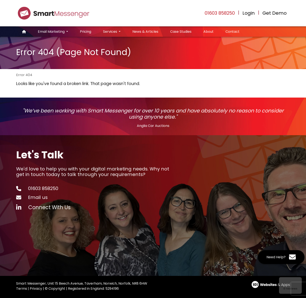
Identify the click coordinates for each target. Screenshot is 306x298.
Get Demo (274, 13)
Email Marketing (51, 31)
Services (110, 31)
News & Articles (145, 31)
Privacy (36, 288)
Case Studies (180, 31)
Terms (21, 288)
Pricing (85, 31)
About (208, 31)
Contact (232, 31)
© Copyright (55, 288)
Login (248, 13)
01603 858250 (220, 13)
